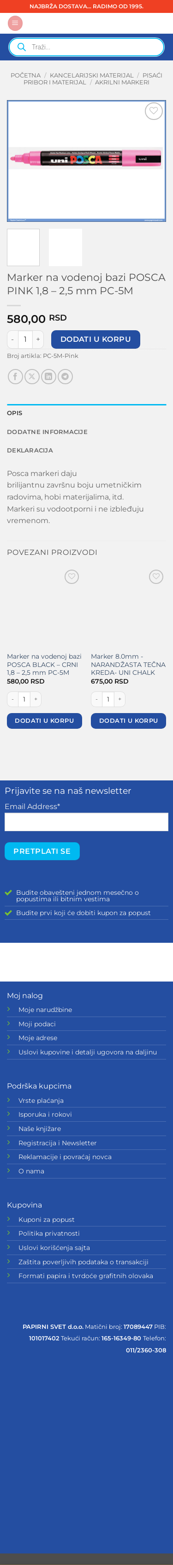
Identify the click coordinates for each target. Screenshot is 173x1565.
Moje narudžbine (45, 1010)
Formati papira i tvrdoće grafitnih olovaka (85, 1276)
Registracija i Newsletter (57, 1143)
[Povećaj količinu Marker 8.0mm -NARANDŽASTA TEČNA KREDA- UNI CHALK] (119, 699)
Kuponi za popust (46, 1219)
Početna (26, 75)
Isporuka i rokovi (45, 1114)
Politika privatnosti (49, 1233)
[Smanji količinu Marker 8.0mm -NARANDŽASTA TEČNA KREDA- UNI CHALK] (96, 699)
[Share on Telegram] (65, 376)
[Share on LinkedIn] (48, 376)
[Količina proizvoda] (25, 339)
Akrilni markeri (122, 82)
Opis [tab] (14, 413)
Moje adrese (37, 1038)
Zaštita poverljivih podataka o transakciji (83, 1262)
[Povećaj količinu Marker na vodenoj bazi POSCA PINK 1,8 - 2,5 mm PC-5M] (38, 339)
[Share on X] (32, 376)
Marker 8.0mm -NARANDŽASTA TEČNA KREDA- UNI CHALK (128, 664)
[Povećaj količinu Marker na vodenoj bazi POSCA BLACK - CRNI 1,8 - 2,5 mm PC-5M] (36, 699)
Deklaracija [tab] (30, 450)
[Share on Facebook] (15, 376)
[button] (15, 23)
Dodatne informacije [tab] (47, 431)
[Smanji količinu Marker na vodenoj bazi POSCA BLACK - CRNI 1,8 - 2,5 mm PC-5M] (12, 699)
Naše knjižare (39, 1129)
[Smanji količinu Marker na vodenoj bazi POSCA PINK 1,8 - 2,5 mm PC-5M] (12, 339)
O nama (31, 1171)
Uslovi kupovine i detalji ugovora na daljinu (87, 1052)
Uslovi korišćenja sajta (54, 1248)
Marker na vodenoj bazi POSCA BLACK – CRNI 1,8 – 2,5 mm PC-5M (44, 664)
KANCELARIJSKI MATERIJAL (92, 75)
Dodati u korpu (95, 339)
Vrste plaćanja (41, 1100)
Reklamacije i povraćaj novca (65, 1157)
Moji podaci (37, 1024)
